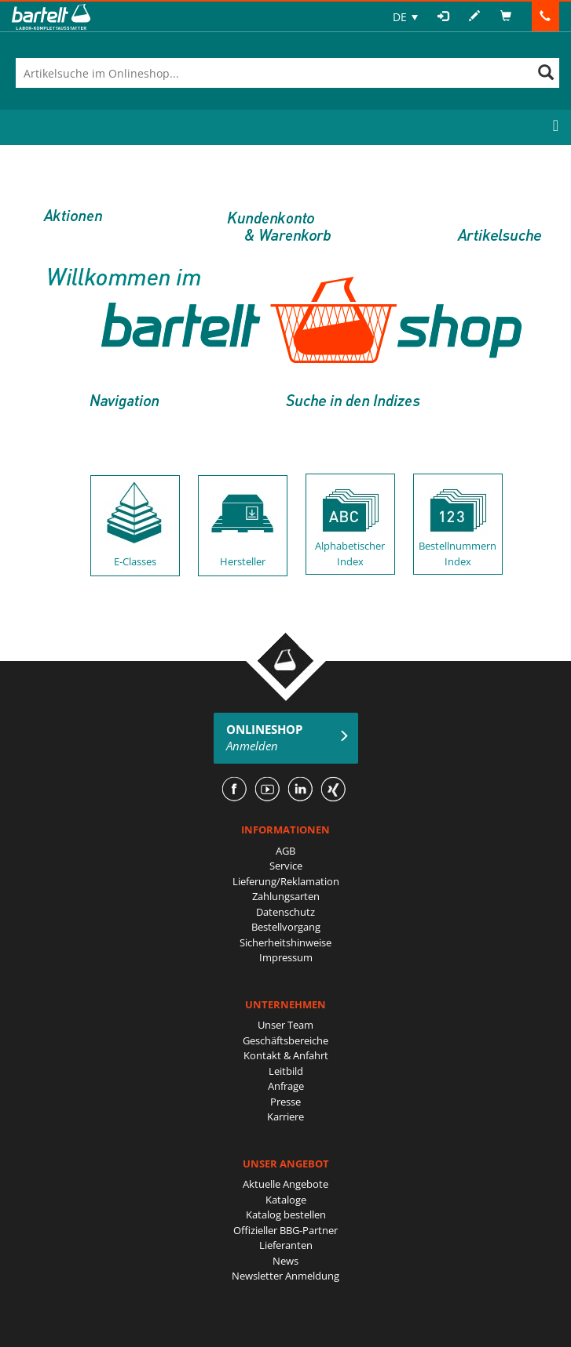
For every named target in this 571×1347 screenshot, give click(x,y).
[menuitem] (405, 17)
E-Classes (135, 561)
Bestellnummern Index (457, 553)
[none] (405, 17)
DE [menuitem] (400, 16)
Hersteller (242, 561)
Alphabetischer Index (350, 553)
